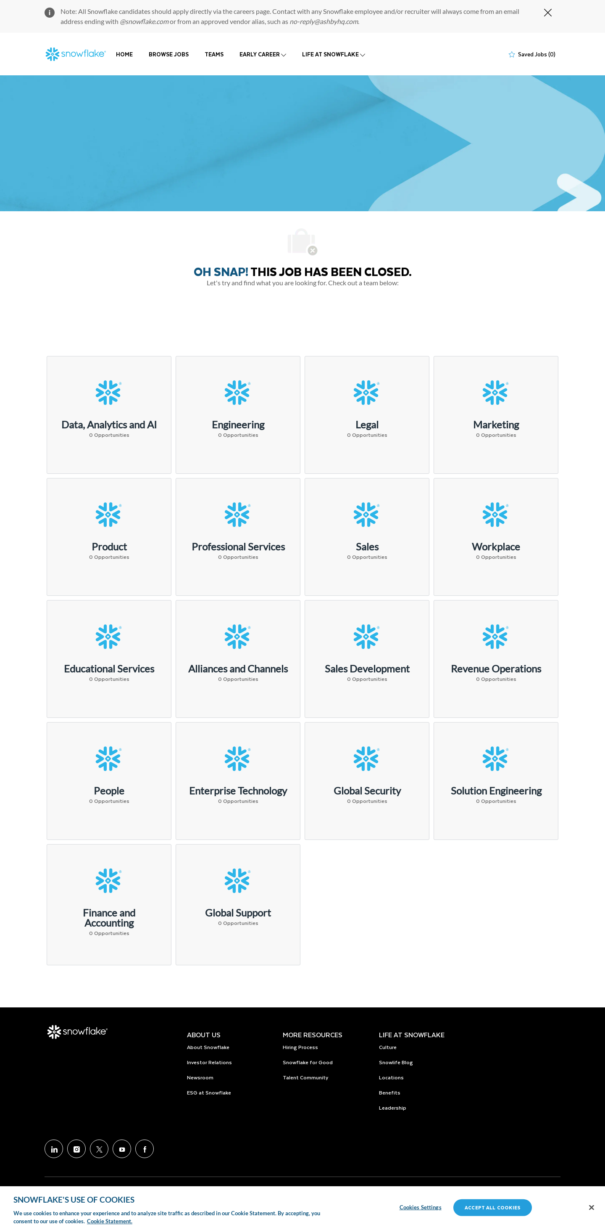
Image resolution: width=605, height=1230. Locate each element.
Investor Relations (209, 1062)
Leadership (392, 1107)
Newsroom (200, 1077)
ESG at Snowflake (209, 1092)
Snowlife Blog (396, 1062)
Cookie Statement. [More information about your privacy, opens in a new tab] (109, 1221)
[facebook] (144, 1149)
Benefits (389, 1092)
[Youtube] (122, 1149)
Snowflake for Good (308, 1062)
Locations (391, 1077)
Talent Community (305, 1077)
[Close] (591, 1207)
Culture (388, 1047)
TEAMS (214, 54)
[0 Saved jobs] (532, 54)
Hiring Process (300, 1047)
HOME (124, 54)
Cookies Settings (421, 1207)
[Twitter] (99, 1149)
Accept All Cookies (493, 1207)
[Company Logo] (76, 54)
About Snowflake (208, 1047)
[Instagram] (76, 1149)
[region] (302, 1208)
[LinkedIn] (54, 1149)
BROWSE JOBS (169, 54)
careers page (252, 11)
